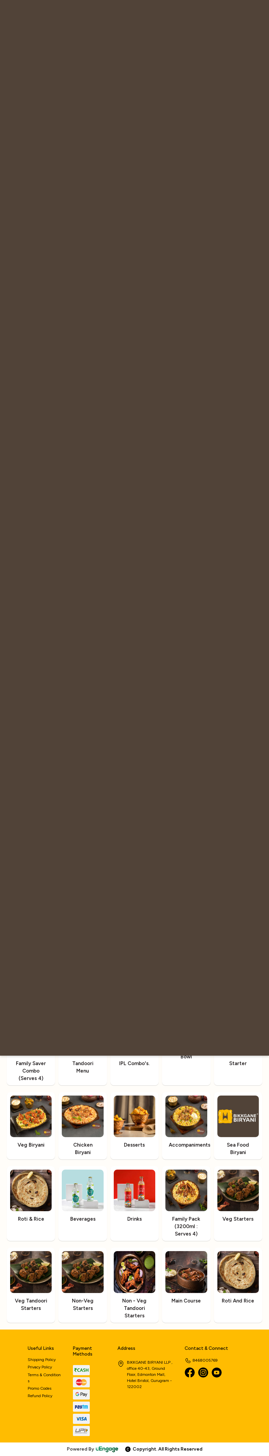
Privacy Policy (40, 1367)
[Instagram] (203, 1372)
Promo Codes (39, 1388)
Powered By (93, 1449)
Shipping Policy (42, 1359)
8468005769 (201, 1360)
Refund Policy (40, 1395)
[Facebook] (190, 1372)
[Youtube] (217, 1372)
